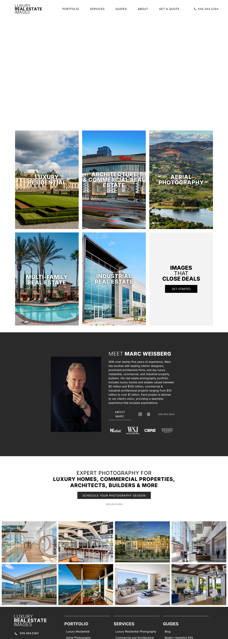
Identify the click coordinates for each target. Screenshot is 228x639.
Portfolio (71, 9)
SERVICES (98, 9)
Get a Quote (169, 9)
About (144, 9)
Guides (122, 9)
